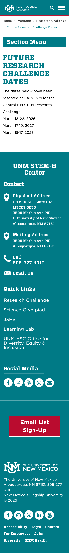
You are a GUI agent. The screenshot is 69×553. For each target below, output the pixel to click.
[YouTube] (28, 382)
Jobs (38, 534)
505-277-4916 (28, 262)
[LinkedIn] (39, 515)
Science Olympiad (24, 310)
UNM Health (36, 540)
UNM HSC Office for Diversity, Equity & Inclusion (26, 343)
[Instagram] (39, 382)
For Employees (17, 534)
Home (7, 21)
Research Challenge (51, 21)
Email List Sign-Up (34, 426)
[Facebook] (8, 382)
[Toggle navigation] (61, 7)
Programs (24, 21)
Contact (52, 527)
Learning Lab (19, 329)
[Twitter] (18, 382)
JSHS (9, 319)
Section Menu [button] (26, 42)
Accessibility (15, 527)
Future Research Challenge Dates (32, 27)
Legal (36, 527)
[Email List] (49, 382)
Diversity (12, 540)
